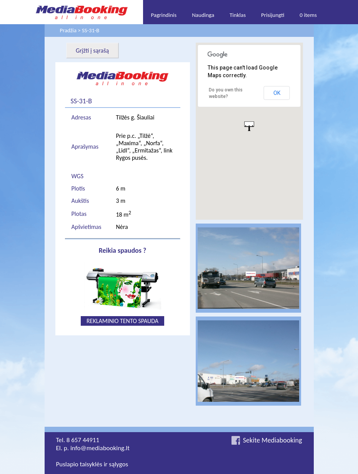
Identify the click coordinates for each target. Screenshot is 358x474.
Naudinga (203, 15)
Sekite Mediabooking (272, 440)
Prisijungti (272, 15)
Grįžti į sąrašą (92, 50)
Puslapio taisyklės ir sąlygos (92, 464)
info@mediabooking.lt (100, 448)
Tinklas (238, 15)
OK (276, 93)
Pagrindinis (164, 15)
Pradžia (68, 30)
